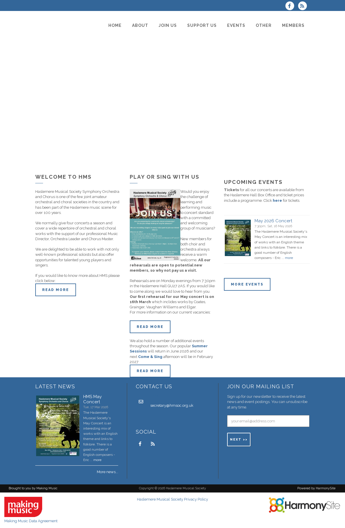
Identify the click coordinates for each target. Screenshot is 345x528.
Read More (150, 327)
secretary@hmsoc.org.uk (171, 405)
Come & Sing (150, 357)
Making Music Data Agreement (30, 521)
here (277, 200)
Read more (55, 290)
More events (247, 284)
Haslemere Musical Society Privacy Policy (172, 499)
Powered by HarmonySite (316, 488)
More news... (107, 472)
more (289, 258)
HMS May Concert (92, 399)
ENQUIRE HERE (248, 296)
